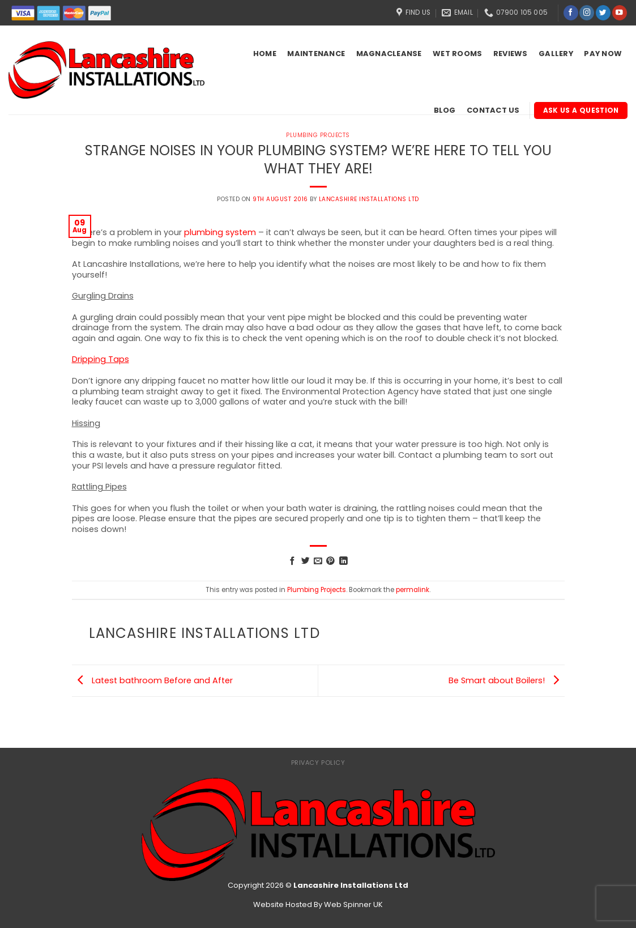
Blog (445, 110)
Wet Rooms (457, 53)
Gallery (556, 53)
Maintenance (316, 53)
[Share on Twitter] (305, 561)
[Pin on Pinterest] (330, 561)
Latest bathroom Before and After (152, 680)
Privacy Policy (318, 762)
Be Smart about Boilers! (507, 680)
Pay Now (603, 53)
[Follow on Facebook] (571, 12)
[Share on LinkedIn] (343, 561)
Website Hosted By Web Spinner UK (318, 904)
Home (264, 53)
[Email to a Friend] (318, 561)
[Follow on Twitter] (603, 12)
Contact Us (493, 110)
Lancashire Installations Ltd (369, 199)
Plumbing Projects (316, 589)
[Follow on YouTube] (619, 12)
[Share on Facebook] (292, 561)
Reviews (510, 53)
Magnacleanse (389, 53)
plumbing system (220, 232)
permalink (412, 589)
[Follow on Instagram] (586, 12)
